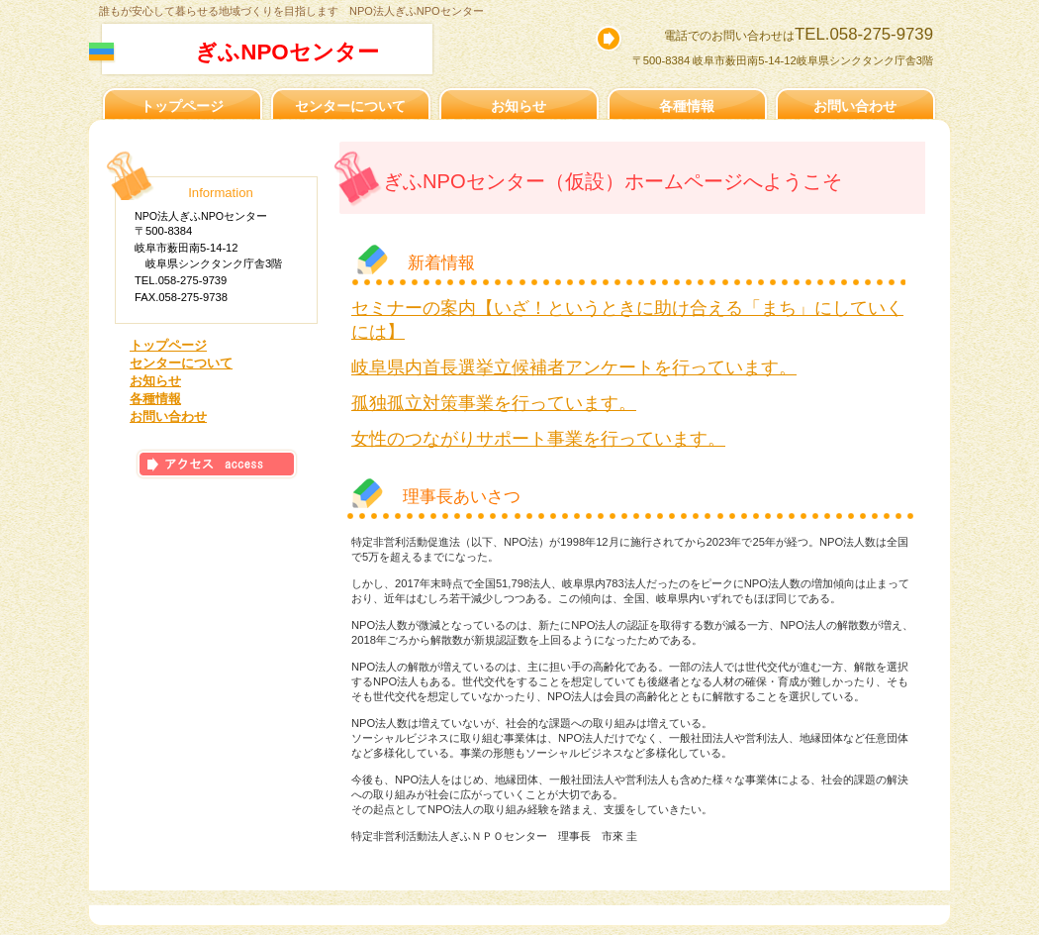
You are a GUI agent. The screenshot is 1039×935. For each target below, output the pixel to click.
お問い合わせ (168, 416)
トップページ (168, 345)
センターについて (181, 363)
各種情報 (155, 398)
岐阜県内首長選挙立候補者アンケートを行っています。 (574, 367)
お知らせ (155, 380)
